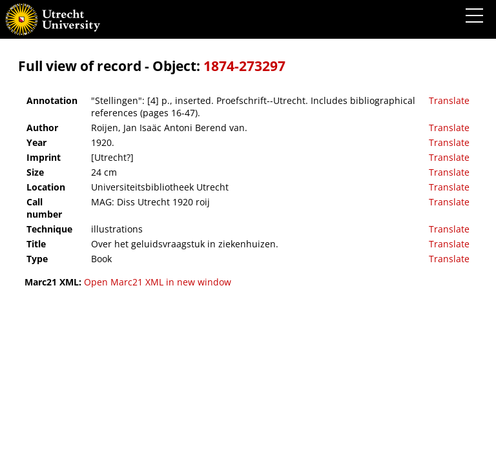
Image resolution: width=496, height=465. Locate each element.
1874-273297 (244, 66)
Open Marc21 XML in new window (157, 282)
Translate (449, 100)
